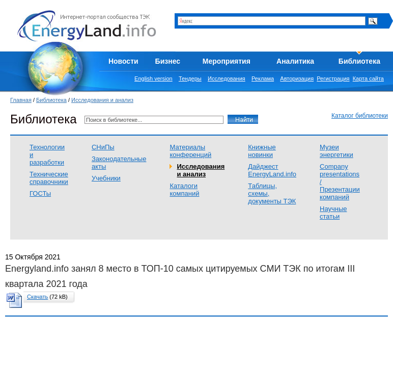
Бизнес (167, 61)
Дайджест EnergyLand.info (272, 170)
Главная (21, 100)
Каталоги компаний (184, 189)
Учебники (106, 178)
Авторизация (297, 78)
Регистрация (333, 78)
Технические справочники (49, 178)
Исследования (226, 78)
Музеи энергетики (336, 151)
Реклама (262, 78)
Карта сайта (368, 78)
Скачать (37, 297)
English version (153, 78)
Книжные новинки (261, 151)
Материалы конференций (190, 151)
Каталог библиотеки (359, 115)
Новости (123, 61)
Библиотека (359, 61)
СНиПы (103, 147)
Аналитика (295, 61)
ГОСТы (40, 193)
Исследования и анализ (102, 100)
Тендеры (190, 78)
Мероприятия (226, 61)
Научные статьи (333, 212)
